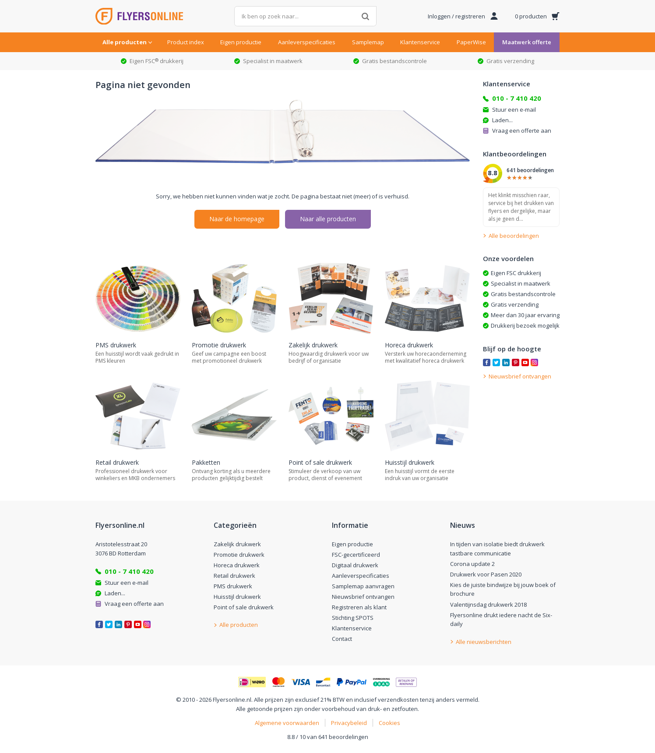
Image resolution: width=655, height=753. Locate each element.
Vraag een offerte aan (521, 130)
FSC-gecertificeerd (356, 555)
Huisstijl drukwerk (237, 597)
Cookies (389, 723)
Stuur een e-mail (514, 109)
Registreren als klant (359, 607)
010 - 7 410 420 (516, 98)
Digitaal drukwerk (355, 565)
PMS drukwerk (233, 586)
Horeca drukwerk (237, 565)
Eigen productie (240, 42)
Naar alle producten (328, 219)
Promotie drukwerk (239, 555)
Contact (342, 639)
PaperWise (471, 42)
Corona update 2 (472, 564)
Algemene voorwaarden (287, 723)
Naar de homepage (236, 219)
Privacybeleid (349, 723)
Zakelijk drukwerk (237, 544)
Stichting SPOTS (352, 618)
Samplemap (368, 42)
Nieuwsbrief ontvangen (363, 597)
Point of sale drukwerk (244, 607)
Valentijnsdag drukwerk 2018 (488, 604)
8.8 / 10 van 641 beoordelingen (327, 737)
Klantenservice (420, 42)
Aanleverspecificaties (306, 42)
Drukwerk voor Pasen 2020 (485, 574)
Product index (185, 42)
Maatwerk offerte (526, 42)
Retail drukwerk (234, 576)
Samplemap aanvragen (363, 586)
